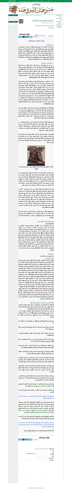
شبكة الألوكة (39, 15)
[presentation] (45, 478)
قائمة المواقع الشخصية (58, 27)
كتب (60, 20)
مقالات (60, 17)
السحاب (33, 339)
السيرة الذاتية (58, 15)
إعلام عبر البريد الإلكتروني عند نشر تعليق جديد (40, 448)
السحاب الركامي (40, 302)
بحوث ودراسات (58, 18)
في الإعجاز (59, 23)
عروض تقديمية (58, 21)
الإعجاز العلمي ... (58, 24)
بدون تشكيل (37, 35)
